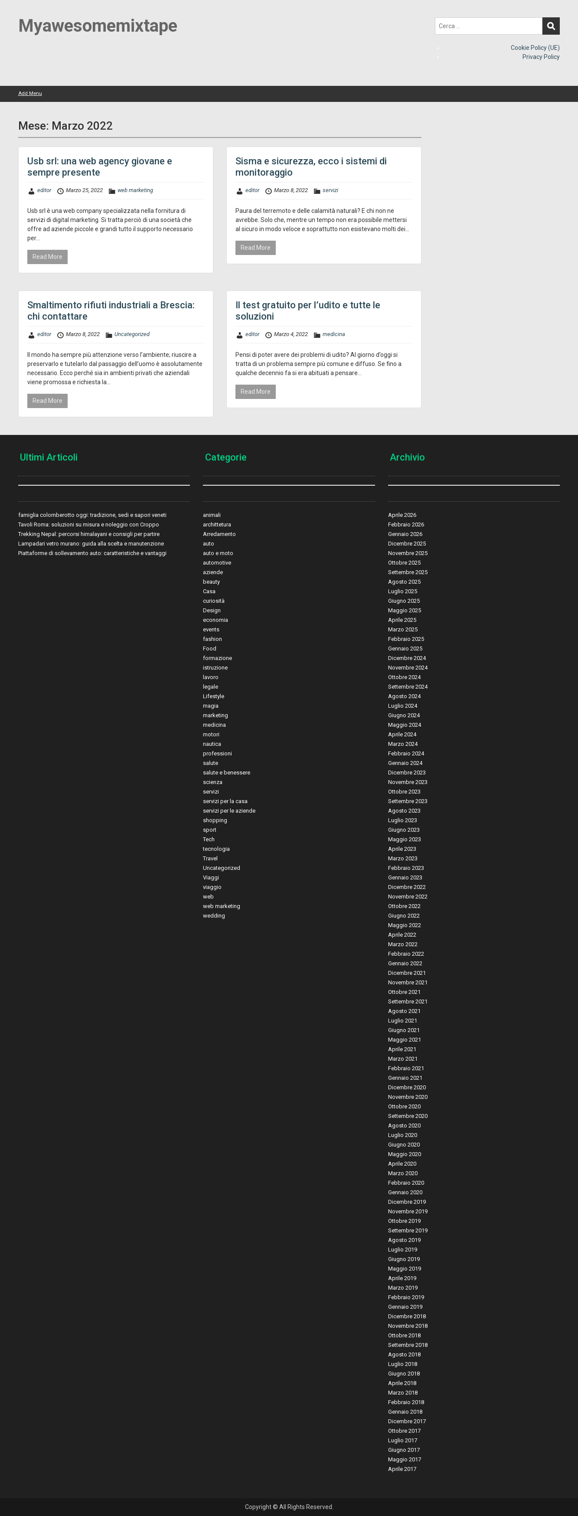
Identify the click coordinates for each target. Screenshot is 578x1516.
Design (212, 610)
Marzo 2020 (403, 1173)
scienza (212, 782)
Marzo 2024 (403, 744)
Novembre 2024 (408, 667)
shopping (215, 820)
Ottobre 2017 (404, 1431)
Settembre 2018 (408, 1345)
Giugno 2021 (404, 1030)
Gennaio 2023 (405, 877)
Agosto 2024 (404, 696)
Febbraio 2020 (406, 1182)
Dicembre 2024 (407, 658)
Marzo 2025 (403, 629)
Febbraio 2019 (406, 1297)
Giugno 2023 (404, 830)
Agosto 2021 (404, 1011)
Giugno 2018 (404, 1373)
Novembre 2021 (408, 982)
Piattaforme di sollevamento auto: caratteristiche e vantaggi (92, 553)
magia (211, 705)
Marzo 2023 (403, 858)
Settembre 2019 (408, 1230)
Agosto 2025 (404, 581)
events (211, 629)
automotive (217, 562)
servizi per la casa (225, 801)
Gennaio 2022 (405, 963)
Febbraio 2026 (406, 524)
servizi (330, 190)
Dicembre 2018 (407, 1316)
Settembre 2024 (408, 686)
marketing (215, 715)
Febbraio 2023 (406, 868)
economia (215, 620)
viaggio (212, 887)
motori (211, 734)
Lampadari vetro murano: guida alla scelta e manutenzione (91, 543)
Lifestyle (213, 696)
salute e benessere (226, 772)
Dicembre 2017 (407, 1421)
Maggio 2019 (404, 1268)
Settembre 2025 (408, 572)
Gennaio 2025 (405, 648)
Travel (210, 858)
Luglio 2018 (402, 1364)
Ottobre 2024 (404, 677)
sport (209, 830)
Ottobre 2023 (404, 791)
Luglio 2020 (402, 1135)
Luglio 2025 (402, 591)
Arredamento (219, 534)
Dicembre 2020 (407, 1087)
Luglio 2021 (402, 1020)
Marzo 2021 (403, 1058)
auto (208, 543)
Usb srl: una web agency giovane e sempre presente (99, 167)
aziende (213, 572)
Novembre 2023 (408, 782)
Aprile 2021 (402, 1049)
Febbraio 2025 (406, 639)
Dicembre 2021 (407, 973)
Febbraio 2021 (406, 1068)
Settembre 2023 (408, 801)
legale (210, 686)
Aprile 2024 (402, 734)
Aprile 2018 (402, 1383)
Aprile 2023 (402, 849)
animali (212, 515)
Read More (47, 256)
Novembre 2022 (408, 896)
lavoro (211, 677)
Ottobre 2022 (404, 906)
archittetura (217, 524)
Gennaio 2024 (405, 763)
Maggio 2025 (404, 610)
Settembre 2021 (408, 1001)
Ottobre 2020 (404, 1106)
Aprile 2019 (402, 1278)
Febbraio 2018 (406, 1402)
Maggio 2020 (404, 1154)
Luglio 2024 (402, 705)
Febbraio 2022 (406, 954)
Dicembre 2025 (407, 543)
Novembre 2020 (408, 1097)
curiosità (214, 601)
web (208, 896)
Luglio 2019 (402, 1249)
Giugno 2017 (404, 1450)
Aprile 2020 (402, 1163)
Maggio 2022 (404, 925)
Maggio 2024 (404, 725)
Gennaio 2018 (405, 1411)
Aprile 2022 (402, 934)
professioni (217, 753)
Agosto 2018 (404, 1354)
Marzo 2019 (403, 1287)
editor (44, 190)
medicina (334, 334)
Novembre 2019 (408, 1211)
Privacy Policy (541, 56)
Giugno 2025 (404, 601)
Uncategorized (132, 334)
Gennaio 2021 (405, 1078)
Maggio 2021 (404, 1039)
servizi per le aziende (229, 810)
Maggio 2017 (404, 1459)
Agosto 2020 (404, 1125)
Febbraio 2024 (406, 753)
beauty (211, 581)
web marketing (135, 190)
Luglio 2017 (402, 1440)
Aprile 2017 (402, 1469)
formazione (217, 658)
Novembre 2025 (408, 553)
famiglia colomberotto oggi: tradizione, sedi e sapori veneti (92, 515)
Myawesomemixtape (97, 26)
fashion (212, 639)
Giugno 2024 (404, 715)
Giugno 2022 (404, 915)
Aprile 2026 (402, 515)
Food (209, 648)
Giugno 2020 (404, 1144)
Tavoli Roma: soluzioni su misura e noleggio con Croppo (88, 524)
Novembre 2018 (408, 1326)
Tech (209, 839)
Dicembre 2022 (407, 887)
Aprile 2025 (402, 620)
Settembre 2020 (408, 1116)
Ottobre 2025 (404, 562)
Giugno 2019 (404, 1259)
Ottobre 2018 (404, 1335)
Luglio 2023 (402, 820)
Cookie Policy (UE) (535, 47)
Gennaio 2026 (405, 534)
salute (210, 763)
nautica (212, 744)
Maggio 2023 (404, 839)
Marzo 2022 (403, 944)
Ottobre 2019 (404, 1221)
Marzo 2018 (403, 1392)
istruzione (215, 667)
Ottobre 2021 (404, 992)
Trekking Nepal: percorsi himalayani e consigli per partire (89, 534)
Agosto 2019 (404, 1240)
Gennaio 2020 (405, 1192)
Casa (209, 591)
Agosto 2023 (404, 810)
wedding (214, 915)
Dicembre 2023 (407, 772)
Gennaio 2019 (405, 1307)
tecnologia (216, 849)
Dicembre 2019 (407, 1202)
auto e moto (218, 553)
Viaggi (211, 877)
